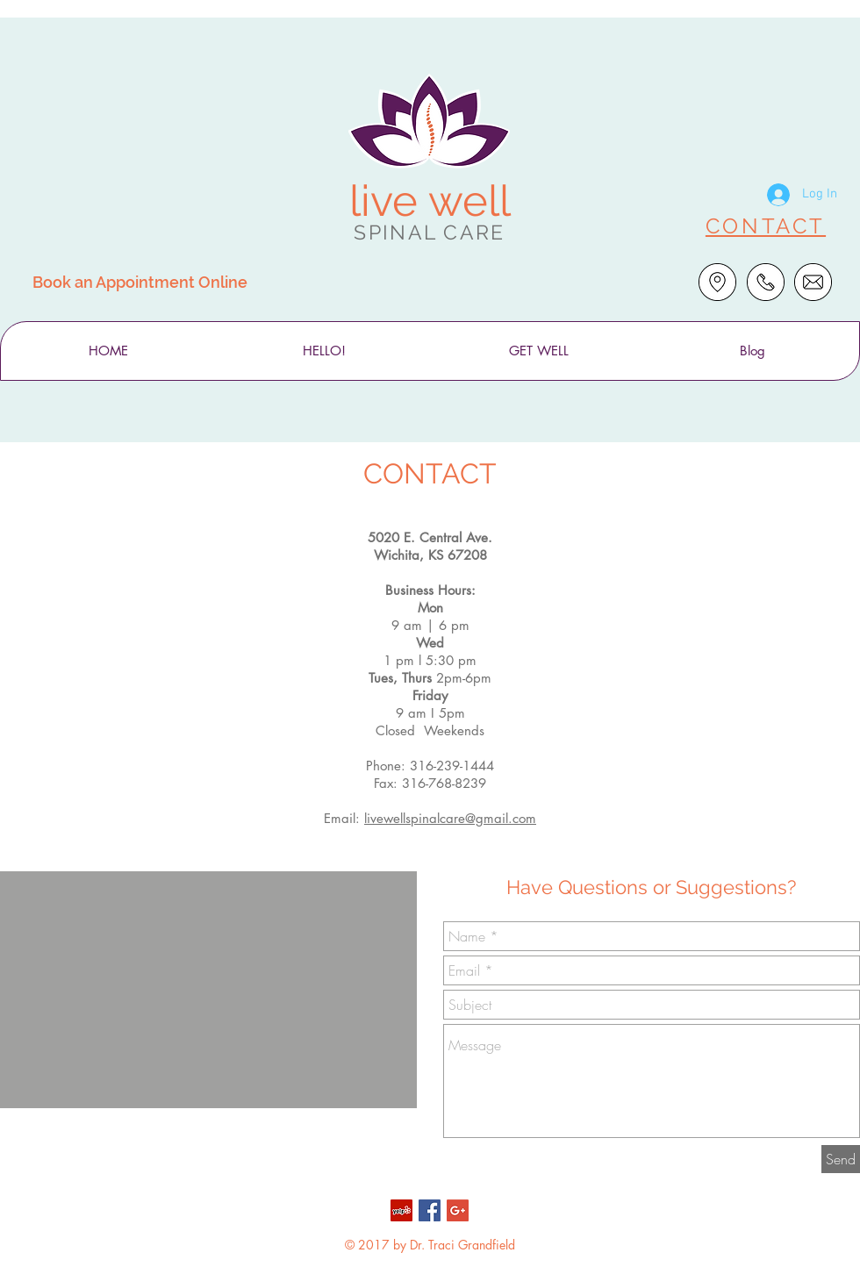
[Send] (840, 1159)
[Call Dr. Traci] (765, 282)
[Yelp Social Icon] (401, 1210)
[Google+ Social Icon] (458, 1210)
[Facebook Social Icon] (430, 1210)
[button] (323, 351)
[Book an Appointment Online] (139, 281)
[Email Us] (813, 282)
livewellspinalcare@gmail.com (450, 818)
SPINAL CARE (429, 232)
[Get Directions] (717, 282)
